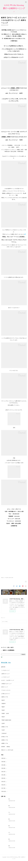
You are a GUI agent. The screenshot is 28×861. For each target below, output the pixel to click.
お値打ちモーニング (5, 673)
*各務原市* (3, 703)
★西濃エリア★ (4, 726)
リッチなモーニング (5, 670)
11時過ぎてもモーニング (6, 683)
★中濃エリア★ (4, 736)
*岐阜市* (3, 700)
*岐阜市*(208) (11, 577)
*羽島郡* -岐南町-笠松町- (6, 720)
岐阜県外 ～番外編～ (5, 746)
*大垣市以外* (4, 733)
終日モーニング (4, 686)
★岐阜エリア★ (4, 696)
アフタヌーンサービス (5, 690)
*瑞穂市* (3, 706)
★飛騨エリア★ (4, 743)
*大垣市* (3, 730)
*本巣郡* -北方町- (5, 713)
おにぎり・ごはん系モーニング (7, 680)
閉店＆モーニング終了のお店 (7, 750)
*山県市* (3, 723)
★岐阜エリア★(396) (4, 577)
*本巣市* (3, 710)
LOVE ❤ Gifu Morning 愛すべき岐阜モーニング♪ (14, 8)
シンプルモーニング (5, 677)
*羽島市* (3, 716)
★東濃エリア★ (4, 740)
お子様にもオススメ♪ (5, 693)
